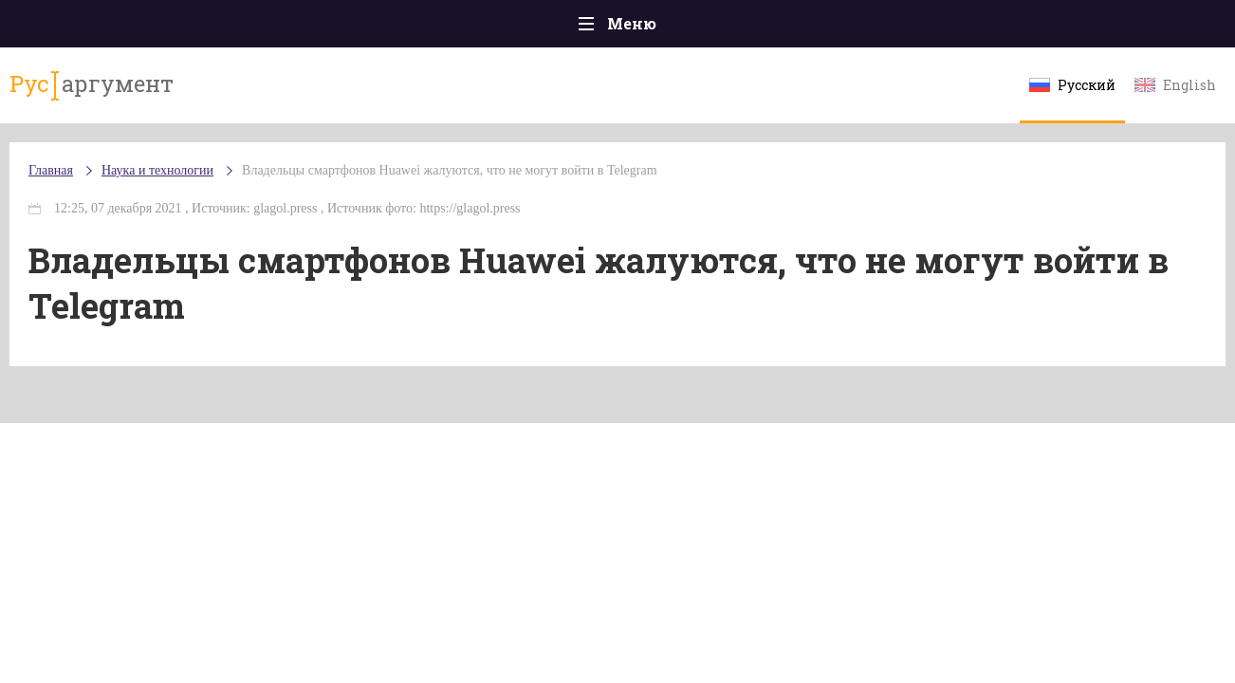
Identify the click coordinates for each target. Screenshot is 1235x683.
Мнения (1139, 28)
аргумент (130, 94)
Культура (909, 28)
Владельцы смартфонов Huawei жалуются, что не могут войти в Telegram (497, 189)
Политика (342, 28)
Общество (449, 28)
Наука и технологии (778, 38)
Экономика (561, 28)
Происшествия (215, 28)
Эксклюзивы (1026, 28)
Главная (96, 28)
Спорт (659, 28)
